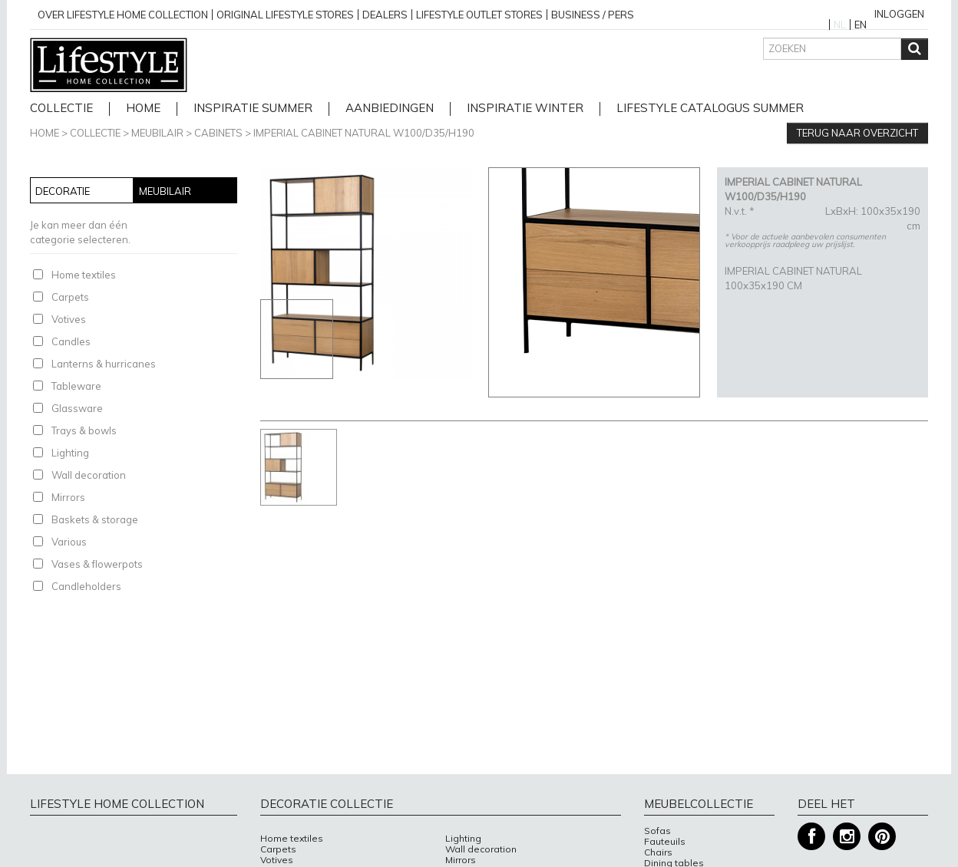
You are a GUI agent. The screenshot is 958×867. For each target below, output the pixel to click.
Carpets (70, 297)
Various (69, 542)
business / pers (592, 14)
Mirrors (68, 497)
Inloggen (899, 14)
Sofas (657, 831)
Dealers (385, 14)
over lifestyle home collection (123, 14)
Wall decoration (88, 475)
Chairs (658, 852)
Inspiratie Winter (525, 108)
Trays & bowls (84, 430)
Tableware (76, 386)
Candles (71, 341)
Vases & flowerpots (97, 564)
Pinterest (882, 836)
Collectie (61, 108)
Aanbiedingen (389, 108)
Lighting (70, 453)
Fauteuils (664, 841)
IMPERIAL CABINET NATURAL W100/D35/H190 (363, 133)
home (143, 108)
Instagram (847, 836)
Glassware (77, 408)
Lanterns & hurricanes (103, 364)
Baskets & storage (94, 519)
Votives (68, 319)
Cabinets (218, 133)
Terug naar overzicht (857, 133)
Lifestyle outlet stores (479, 14)
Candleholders (86, 586)
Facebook (811, 836)
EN (860, 24)
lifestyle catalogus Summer (710, 108)
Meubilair (157, 133)
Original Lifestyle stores (285, 14)
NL (840, 24)
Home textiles (83, 275)
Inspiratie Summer (252, 108)
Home (44, 133)
